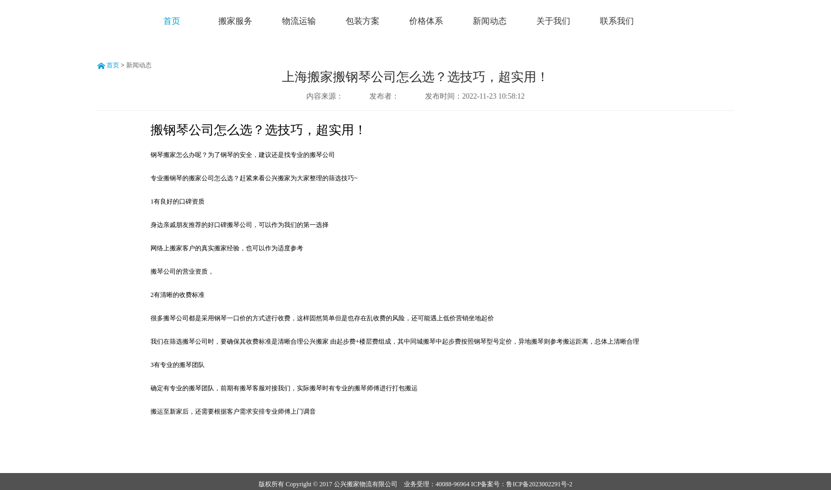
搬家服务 (235, 20)
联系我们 (617, 20)
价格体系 (426, 20)
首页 (171, 20)
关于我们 (553, 20)
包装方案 (362, 20)
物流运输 (299, 20)
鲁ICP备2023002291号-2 (539, 484)
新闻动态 (490, 20)
